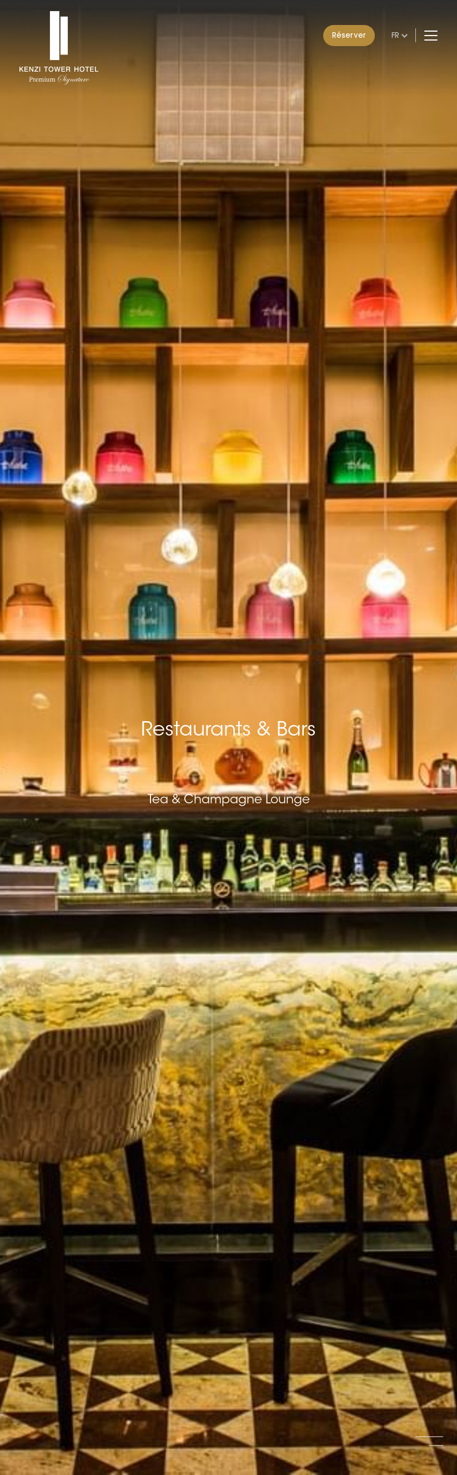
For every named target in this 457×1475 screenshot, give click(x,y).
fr (395, 35)
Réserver (349, 35)
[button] (429, 1436)
